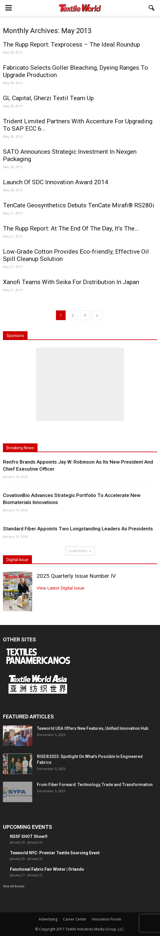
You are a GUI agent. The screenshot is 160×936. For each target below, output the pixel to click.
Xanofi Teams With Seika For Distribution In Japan (71, 282)
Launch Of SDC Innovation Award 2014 (55, 182)
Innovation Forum (106, 919)
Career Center (74, 919)
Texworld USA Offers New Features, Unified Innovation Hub (92, 728)
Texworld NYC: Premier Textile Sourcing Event (55, 852)
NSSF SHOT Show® (29, 836)
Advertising (48, 919)
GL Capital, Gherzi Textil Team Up (48, 98)
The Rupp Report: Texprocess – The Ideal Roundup (71, 44)
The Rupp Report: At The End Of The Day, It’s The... (71, 228)
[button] (152, 8)
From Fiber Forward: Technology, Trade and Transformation (95, 784)
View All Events (13, 886)
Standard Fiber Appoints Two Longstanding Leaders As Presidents (78, 529)
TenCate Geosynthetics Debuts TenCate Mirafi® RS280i (78, 205)
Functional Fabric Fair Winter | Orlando (47, 869)
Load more (80, 550)
